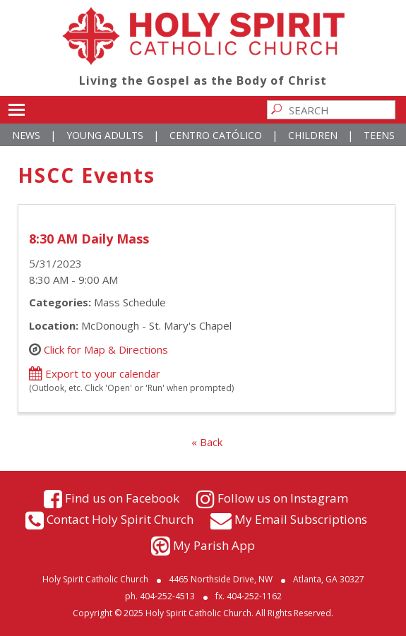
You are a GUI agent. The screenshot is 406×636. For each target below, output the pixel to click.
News (26, 135)
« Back (206, 442)
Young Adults (104, 135)
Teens (379, 135)
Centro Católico (215, 135)
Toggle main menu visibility (16, 107)
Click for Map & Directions (106, 349)
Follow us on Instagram (282, 498)
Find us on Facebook (122, 498)
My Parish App (214, 545)
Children (313, 135)
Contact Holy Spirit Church (120, 519)
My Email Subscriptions (300, 519)
